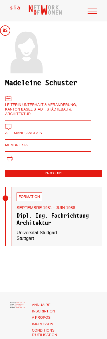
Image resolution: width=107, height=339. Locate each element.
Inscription (43, 311)
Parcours (53, 173)
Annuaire (41, 305)
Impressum (43, 324)
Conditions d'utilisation (44, 332)
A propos (41, 318)
